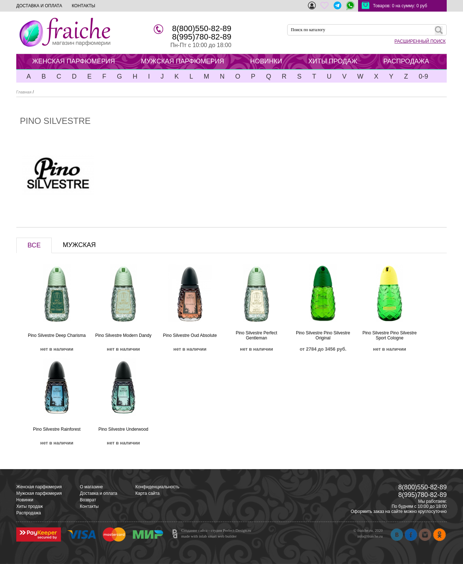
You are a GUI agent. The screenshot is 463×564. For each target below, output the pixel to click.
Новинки (24, 499)
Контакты (89, 506)
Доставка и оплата (99, 493)
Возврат (88, 499)
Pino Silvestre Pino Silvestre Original (323, 335)
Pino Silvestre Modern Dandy (123, 335)
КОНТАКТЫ (83, 5)
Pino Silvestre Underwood (123, 429)
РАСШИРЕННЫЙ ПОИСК (420, 41)
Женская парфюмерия (39, 486)
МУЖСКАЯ (79, 244)
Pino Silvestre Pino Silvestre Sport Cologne (389, 335)
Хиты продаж (29, 506)
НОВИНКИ (266, 61)
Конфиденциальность (157, 486)
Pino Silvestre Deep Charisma (57, 335)
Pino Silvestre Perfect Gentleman (256, 335)
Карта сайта (147, 493)
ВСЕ (34, 245)
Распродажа (28, 512)
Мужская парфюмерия (39, 493)
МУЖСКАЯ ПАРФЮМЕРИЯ (182, 61)
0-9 (423, 76)
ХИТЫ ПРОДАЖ (332, 61)
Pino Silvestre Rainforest (56, 429)
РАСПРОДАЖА (406, 61)
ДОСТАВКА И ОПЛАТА (39, 5)
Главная (23, 92)
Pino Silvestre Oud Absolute (190, 335)
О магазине (91, 486)
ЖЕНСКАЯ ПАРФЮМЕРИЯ (73, 61)
